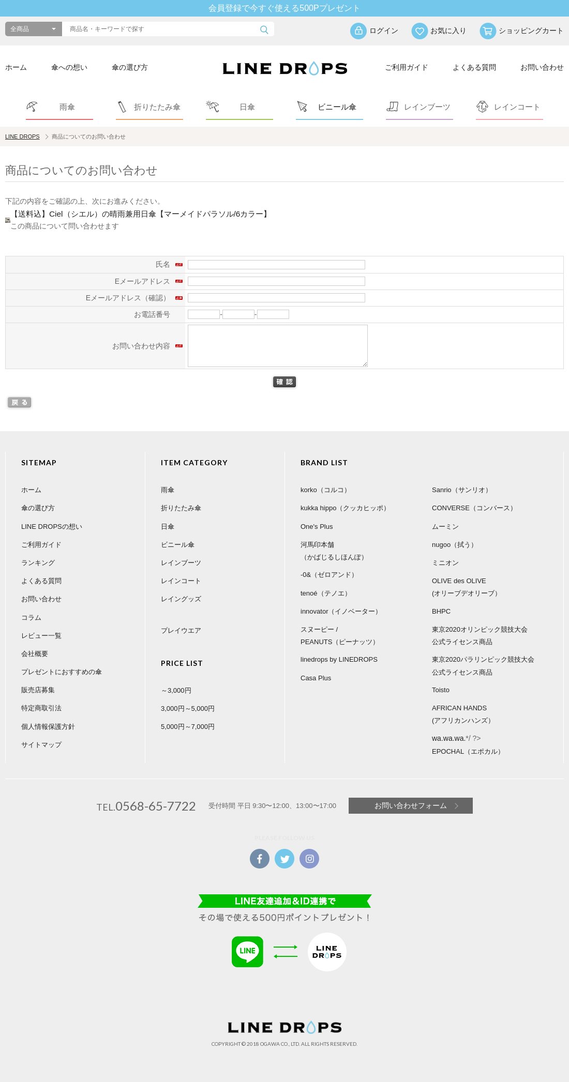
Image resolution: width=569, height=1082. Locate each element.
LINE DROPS (22, 136)
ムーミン (445, 526)
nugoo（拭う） (454, 544)
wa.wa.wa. (449, 738)
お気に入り (448, 30)
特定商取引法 (41, 708)
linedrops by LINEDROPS (339, 659)
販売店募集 (38, 690)
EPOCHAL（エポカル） (468, 751)
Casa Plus (316, 678)
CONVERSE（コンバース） (474, 508)
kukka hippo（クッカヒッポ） (345, 508)
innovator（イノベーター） (341, 611)
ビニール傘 (177, 544)
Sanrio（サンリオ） (462, 490)
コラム (31, 617)
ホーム (16, 67)
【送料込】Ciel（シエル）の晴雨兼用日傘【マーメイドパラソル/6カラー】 (140, 213)
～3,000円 (176, 690)
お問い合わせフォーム (411, 805)
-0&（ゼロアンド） (329, 574)
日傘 (167, 526)
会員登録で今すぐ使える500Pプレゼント (284, 8)
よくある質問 (474, 67)
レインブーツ (181, 563)
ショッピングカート (531, 30)
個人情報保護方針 (48, 726)
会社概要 (34, 654)
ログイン (383, 30)
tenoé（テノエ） (326, 593)
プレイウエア (181, 630)
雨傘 (167, 490)
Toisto (441, 690)
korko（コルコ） (326, 490)
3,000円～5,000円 (188, 708)
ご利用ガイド (406, 67)
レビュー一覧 (41, 635)
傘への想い (69, 67)
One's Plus (317, 526)
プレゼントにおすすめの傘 (61, 672)
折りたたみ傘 (181, 508)
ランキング (38, 563)
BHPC (441, 611)
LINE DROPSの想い (51, 526)
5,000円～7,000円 (188, 726)
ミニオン (445, 563)
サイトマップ (41, 745)
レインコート (181, 581)
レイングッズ (181, 599)
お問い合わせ (542, 67)
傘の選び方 (130, 67)
